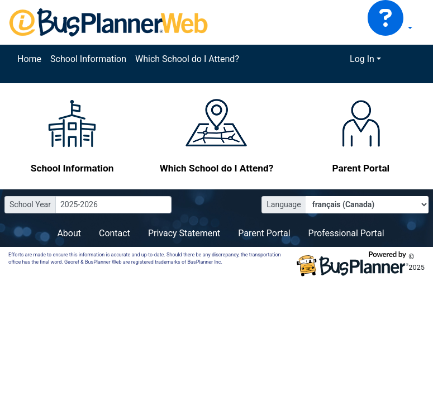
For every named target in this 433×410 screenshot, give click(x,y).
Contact (114, 233)
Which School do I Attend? (187, 59)
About (69, 233)
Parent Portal (264, 233)
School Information (88, 59)
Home (29, 59)
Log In (362, 59)
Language (284, 204)
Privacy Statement (184, 233)
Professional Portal (346, 233)
